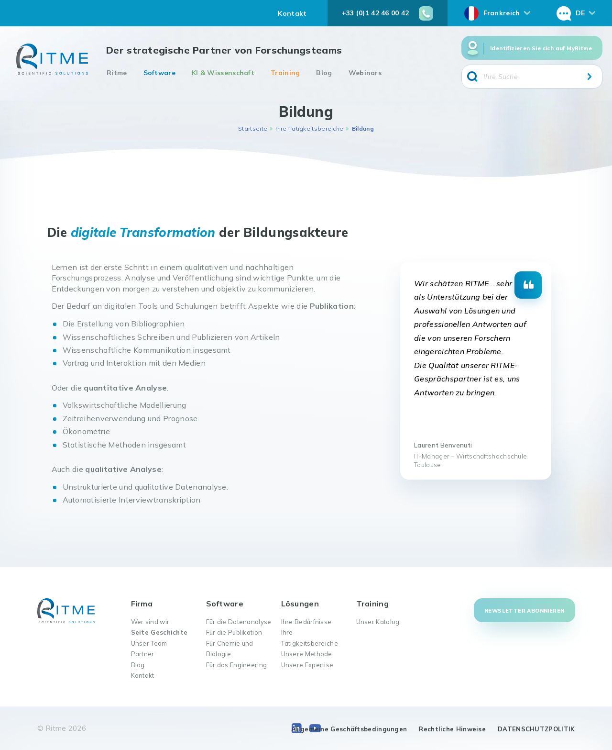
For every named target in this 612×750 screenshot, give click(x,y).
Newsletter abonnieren (524, 610)
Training (285, 72)
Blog (324, 72)
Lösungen (300, 603)
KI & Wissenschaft (223, 72)
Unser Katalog (378, 622)
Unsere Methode (306, 654)
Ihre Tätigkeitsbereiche (309, 128)
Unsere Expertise (307, 665)
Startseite (252, 128)
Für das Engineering (236, 665)
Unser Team (149, 643)
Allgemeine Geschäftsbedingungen (349, 729)
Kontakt (292, 13)
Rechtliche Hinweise (452, 729)
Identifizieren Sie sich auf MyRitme (541, 48)
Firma (142, 603)
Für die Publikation (234, 632)
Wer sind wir (150, 622)
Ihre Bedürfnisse (306, 622)
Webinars (365, 72)
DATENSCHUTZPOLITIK (536, 729)
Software (159, 72)
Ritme (117, 72)
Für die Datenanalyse (239, 622)
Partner (142, 654)
